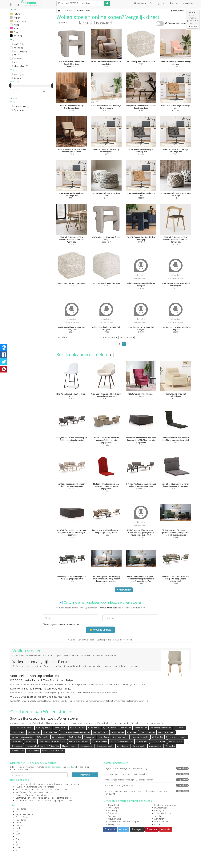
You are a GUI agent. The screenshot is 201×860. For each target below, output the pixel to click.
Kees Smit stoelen (158, 741)
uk (17, 844)
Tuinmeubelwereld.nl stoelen (121, 741)
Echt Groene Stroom (25, 789)
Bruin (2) (17, 32)
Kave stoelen (180, 728)
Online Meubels (115, 805)
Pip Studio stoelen (100, 741)
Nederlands (21, 809)
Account (174, 3)
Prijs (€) (14, 82)
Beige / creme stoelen (105, 746)
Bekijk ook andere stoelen (85, 354)
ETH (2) (17, 55)
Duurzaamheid (160, 807)
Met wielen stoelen (77, 728)
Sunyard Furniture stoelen (79, 741)
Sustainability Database (26, 800)
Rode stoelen (17, 741)
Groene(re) (32, 3)
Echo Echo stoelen (148, 732)
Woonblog (112, 810)
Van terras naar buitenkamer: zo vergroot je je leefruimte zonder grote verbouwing (147, 792)
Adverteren (159, 818)
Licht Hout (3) (20, 21)
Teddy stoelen (33, 750)
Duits (18, 833)
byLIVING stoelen (109, 728)
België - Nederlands (24, 814)
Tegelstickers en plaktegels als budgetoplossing (147, 768)
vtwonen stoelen (155, 746)
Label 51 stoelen (18, 732)
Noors (18, 822)
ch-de (18, 828)
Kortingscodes (160, 810)
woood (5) (18, 47)
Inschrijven (85, 774)
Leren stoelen (104, 737)
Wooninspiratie (161, 821)
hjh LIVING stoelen (100, 732)
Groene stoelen (18, 750)
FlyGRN (19, 786)
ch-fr (18, 831)
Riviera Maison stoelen (140, 737)
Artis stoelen (54, 746)
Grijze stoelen (89, 737)
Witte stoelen (31, 741)
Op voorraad (19, 110)
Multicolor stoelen (69, 746)
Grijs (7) (17, 17)
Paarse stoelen (142, 741)
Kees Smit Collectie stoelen (22, 728)
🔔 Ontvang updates (100, 629)
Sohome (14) (19, 78)
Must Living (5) (20, 51)
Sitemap (112, 816)
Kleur (13, 9)
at (17, 850)
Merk (13, 40)
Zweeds (19, 825)
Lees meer (193, 27)
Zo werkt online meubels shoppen (123, 821)
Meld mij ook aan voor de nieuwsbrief (61, 624)
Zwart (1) (18, 35)
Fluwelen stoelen (139, 746)
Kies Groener (21, 792)
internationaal (42, 795)
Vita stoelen (170, 746)
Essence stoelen (141, 728)
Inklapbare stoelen (50, 732)
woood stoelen (123, 746)
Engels (18, 839)
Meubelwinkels (114, 818)
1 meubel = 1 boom (163, 813)
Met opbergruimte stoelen (161, 728)
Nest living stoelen (43, 728)
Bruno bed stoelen (120, 737)
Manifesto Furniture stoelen (22, 737)
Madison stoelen (86, 746)
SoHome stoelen (58, 737)
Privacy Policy (114, 824)
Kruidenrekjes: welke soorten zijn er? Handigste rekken (147, 779)
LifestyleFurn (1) (21, 66)
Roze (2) (17, 28)
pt (17, 836)
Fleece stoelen (125, 728)
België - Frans (22, 817)
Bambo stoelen (75, 737)
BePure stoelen (43, 737)
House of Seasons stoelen (176, 737)
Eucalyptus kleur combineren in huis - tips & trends (147, 774)
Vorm (14, 98)
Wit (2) (16, 24)
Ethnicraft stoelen (175, 741)
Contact (157, 824)
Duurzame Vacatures (25, 795)
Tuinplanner (159, 816)
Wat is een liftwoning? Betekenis (147, 785)
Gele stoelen (132, 732)
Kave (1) (17, 62)
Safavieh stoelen (117, 732)
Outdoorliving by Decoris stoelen (52, 741)
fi (16, 842)
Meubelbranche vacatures (165, 805)
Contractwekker (23, 797)
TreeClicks (20, 784)
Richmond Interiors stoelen (52, 750)
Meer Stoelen (123, 589)
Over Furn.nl (113, 807)
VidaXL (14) (19, 44)
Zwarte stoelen (34, 732)
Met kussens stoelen (166, 732)
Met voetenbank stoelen (36, 746)
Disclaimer (112, 813)
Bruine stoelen (17, 746)
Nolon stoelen (93, 728)
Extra (13, 102)
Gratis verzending (21, 106)
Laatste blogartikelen (115, 762)
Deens (18, 847)
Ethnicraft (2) (19, 58)
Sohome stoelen (60, 728)
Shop (13, 70)
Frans (18, 811)
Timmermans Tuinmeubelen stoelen (76, 732)
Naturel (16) (19, 14)
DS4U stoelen (157, 737)
